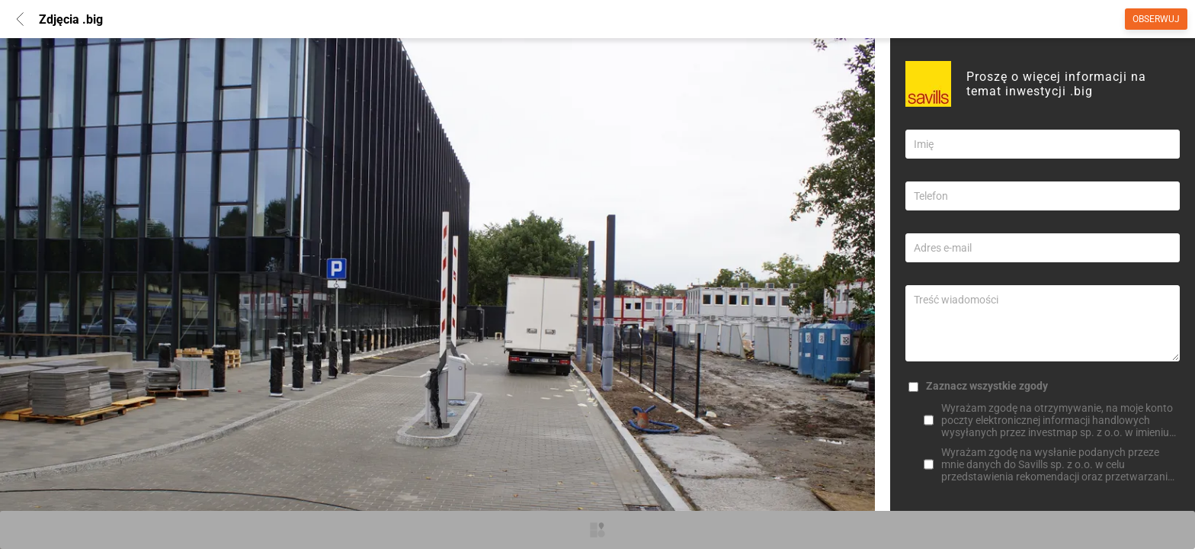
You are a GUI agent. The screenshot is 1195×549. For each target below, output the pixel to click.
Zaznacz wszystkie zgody (987, 386)
